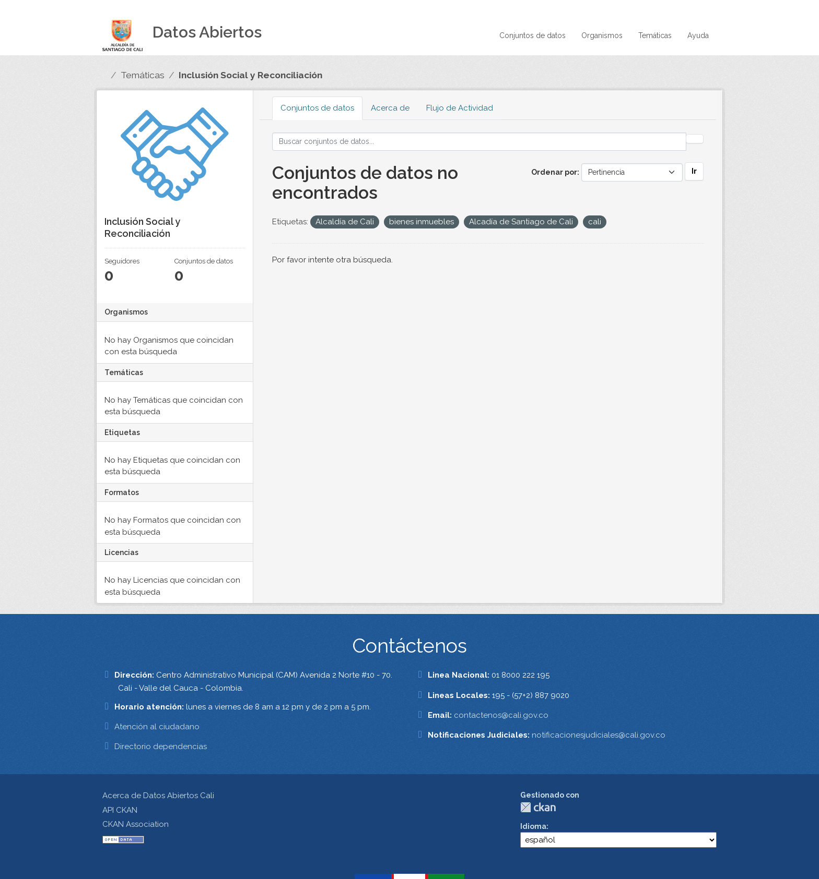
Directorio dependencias (160, 746)
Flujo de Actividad (459, 108)
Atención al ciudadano (157, 726)
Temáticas (655, 35)
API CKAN (119, 810)
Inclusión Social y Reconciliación (250, 75)
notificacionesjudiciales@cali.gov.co (598, 735)
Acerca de (390, 108)
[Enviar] (695, 138)
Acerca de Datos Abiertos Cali (158, 795)
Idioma (533, 826)
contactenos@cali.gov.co (501, 715)
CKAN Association (135, 824)
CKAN (538, 807)
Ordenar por (554, 172)
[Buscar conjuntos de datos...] (479, 142)
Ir (694, 171)
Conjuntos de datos (532, 35)
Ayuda (698, 35)
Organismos (602, 35)
